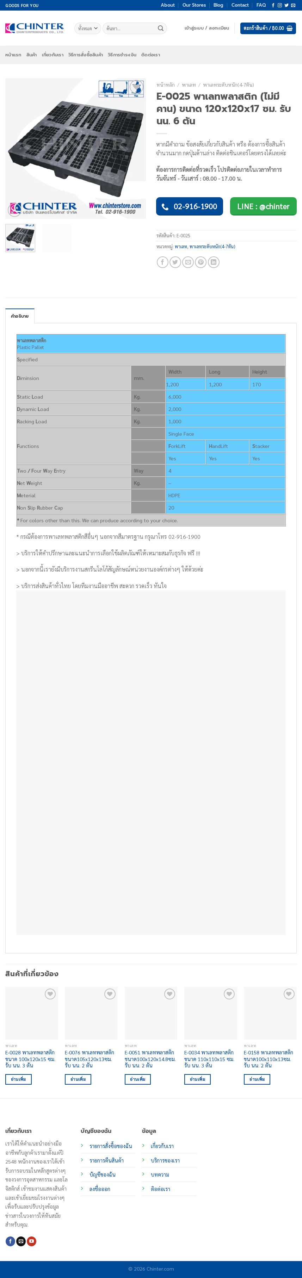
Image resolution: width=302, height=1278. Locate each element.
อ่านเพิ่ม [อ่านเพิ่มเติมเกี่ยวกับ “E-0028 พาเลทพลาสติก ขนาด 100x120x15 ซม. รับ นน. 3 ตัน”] (18, 1079)
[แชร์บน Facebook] (162, 262)
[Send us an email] (293, 5)
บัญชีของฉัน (103, 1174)
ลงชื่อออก (100, 1189)
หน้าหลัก (165, 84)
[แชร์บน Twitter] (175, 262)
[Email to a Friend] (188, 262)
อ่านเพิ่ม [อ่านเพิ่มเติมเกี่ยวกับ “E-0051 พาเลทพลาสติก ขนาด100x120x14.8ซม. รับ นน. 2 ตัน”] (137, 1079)
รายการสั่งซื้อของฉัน (111, 1146)
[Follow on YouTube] (31, 1241)
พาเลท (189, 84)
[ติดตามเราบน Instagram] (280, 5)
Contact (240, 5)
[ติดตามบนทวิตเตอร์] (286, 5)
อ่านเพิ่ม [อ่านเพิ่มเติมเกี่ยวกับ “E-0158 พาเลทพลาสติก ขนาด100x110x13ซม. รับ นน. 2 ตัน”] (257, 1079)
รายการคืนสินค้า (107, 1160)
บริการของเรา (165, 1160)
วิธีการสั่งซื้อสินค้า (85, 54)
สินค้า (31, 54)
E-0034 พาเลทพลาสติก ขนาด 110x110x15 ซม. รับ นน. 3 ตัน (209, 1058)
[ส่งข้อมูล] (161, 29)
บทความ (160, 1174)
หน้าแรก (13, 54)
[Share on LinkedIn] (214, 262)
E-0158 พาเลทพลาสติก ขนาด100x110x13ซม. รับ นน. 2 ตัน (268, 1058)
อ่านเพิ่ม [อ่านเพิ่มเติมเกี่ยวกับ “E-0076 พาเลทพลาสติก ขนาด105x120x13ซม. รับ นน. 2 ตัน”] (78, 1079)
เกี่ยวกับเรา (52, 54)
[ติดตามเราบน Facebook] (273, 5)
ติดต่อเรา (150, 54)
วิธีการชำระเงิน (122, 54)
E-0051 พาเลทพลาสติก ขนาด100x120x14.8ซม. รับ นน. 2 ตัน (150, 1058)
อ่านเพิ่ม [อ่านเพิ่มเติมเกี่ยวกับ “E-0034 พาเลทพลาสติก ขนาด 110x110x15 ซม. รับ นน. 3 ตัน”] (197, 1079)
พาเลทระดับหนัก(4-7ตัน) (228, 84)
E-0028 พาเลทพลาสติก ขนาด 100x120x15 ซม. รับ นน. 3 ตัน (30, 1058)
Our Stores (194, 5)
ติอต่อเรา (160, 1189)
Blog (218, 5)
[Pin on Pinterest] (201, 262)
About (168, 5)
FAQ (261, 5)
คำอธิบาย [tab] (20, 316)
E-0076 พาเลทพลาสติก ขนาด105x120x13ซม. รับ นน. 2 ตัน (89, 1058)
